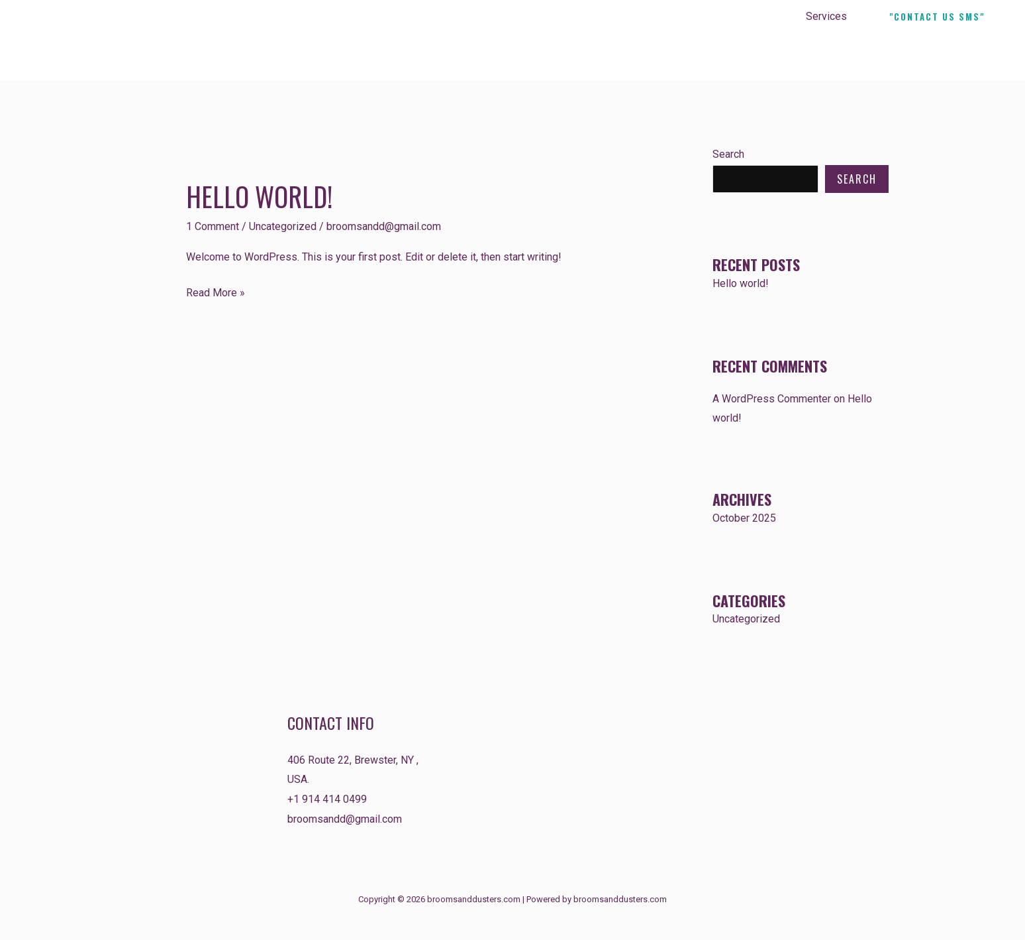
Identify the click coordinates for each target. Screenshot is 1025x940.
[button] (937, 16)
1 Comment (212, 226)
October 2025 (744, 518)
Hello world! (259, 196)
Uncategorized (283, 226)
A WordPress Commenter (771, 398)
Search (728, 154)
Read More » (215, 291)
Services (827, 16)
